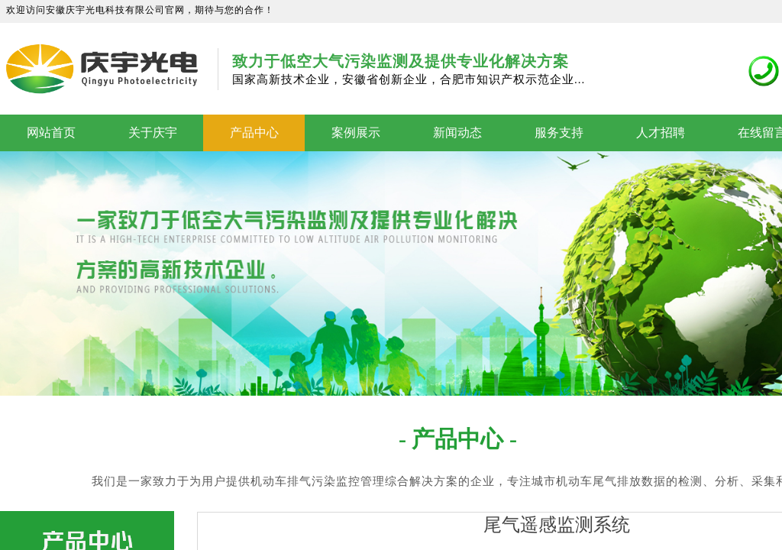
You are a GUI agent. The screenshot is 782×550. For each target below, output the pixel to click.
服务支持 (559, 132)
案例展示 (355, 132)
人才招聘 (660, 132)
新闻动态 (457, 132)
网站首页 (51, 132)
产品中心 (254, 132)
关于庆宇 (152, 132)
